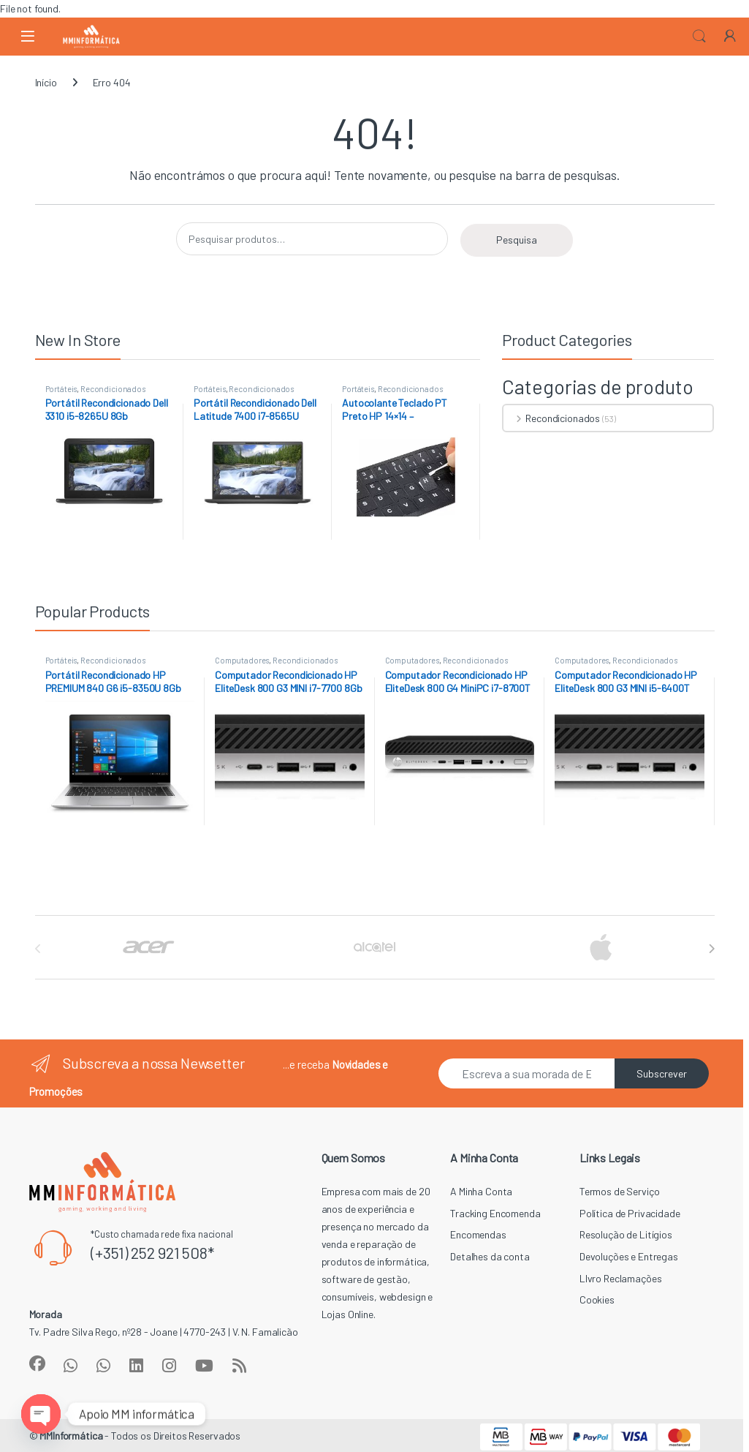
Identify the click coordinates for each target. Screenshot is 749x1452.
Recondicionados (112, 389)
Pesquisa (516, 239)
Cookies (597, 1299)
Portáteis (61, 389)
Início (46, 82)
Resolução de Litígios (625, 1234)
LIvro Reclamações (620, 1278)
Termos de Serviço (619, 1191)
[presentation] (711, 949)
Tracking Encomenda (495, 1213)
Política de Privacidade (629, 1213)
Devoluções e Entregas (628, 1256)
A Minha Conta (481, 1191)
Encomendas (478, 1234)
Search (699, 37)
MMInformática (70, 1435)
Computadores (242, 660)
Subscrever (661, 1073)
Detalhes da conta (490, 1256)
